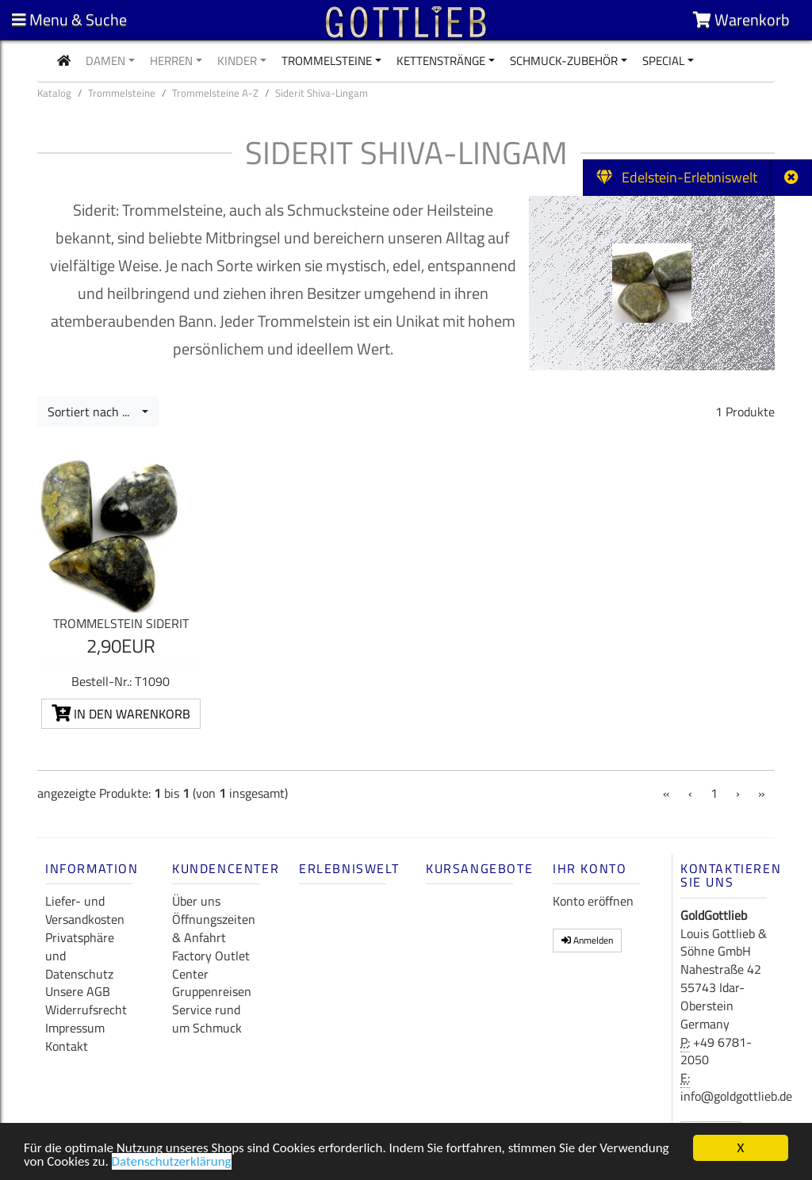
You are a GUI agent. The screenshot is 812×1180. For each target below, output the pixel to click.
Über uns (196, 900)
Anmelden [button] (587, 940)
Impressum (75, 1027)
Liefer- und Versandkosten (84, 910)
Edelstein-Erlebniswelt (676, 177)
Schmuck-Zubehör (564, 61)
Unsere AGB (77, 991)
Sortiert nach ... (93, 411)
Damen (105, 61)
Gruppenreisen (211, 991)
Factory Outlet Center (211, 964)
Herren (171, 61)
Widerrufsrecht (86, 1009)
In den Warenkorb (121, 713)
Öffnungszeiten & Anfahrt (213, 928)
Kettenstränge (440, 61)
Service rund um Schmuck (207, 1018)
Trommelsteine (327, 61)
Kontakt (66, 1045)
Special (663, 61)
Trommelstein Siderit (121, 623)
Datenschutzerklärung (172, 1163)
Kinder (237, 61)
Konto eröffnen (593, 900)
